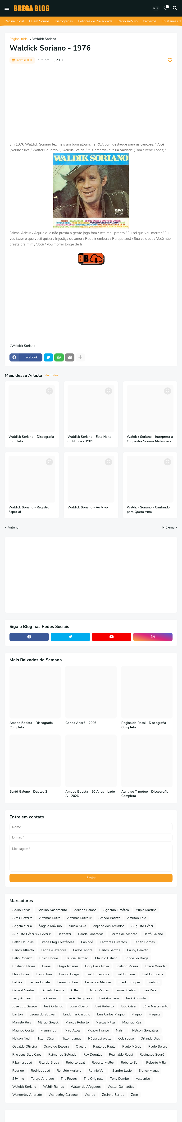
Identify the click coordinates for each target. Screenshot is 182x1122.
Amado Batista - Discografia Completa (31, 725)
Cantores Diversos (113, 942)
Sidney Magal (149, 1070)
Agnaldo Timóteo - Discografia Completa (144, 794)
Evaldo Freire (125, 974)
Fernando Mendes (98, 982)
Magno (137, 1014)
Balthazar (64, 934)
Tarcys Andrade (42, 1078)
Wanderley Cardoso (63, 1094)
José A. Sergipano (78, 998)
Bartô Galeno (153, 934)
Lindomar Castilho (76, 1014)
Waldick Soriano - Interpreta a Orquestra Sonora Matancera (150, 439)
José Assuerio (109, 998)
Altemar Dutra (49, 918)
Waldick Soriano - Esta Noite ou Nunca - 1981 (89, 439)
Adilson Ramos (85, 910)
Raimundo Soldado (62, 1054)
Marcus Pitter (105, 1022)
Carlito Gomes (144, 942)
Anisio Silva (77, 926)
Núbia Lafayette (99, 1038)
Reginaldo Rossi (121, 1054)
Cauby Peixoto (137, 950)
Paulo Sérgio (157, 1046)
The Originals (93, 1078)
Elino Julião (20, 974)
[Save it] (170, 60)
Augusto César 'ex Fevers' (31, 934)
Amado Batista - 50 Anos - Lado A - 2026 (90, 794)
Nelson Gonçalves (145, 1030)
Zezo (134, 1094)
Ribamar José (22, 1062)
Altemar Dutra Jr (79, 918)
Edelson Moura (127, 966)
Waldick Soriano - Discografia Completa (31, 439)
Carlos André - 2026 (80, 723)
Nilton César (45, 1038)
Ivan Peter (150, 990)
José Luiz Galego (24, 1006)
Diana (46, 966)
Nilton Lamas (71, 1038)
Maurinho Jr (49, 1030)
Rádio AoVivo (128, 21)
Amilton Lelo (136, 918)
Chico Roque (48, 958)
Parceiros (149, 21)
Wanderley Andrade (27, 1094)
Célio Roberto (22, 958)
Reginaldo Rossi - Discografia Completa (143, 725)
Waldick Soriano (44, 39)
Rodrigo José (40, 1070)
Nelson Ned (21, 1038)
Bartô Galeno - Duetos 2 (28, 792)
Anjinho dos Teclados (108, 926)
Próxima (168, 527)
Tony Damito (119, 1078)
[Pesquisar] (176, 8)
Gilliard (76, 990)
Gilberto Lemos (52, 990)
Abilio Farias (21, 910)
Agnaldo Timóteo (116, 910)
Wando (90, 1094)
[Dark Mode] (156, 8)
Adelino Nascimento (52, 910)
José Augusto (136, 998)
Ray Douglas (92, 1054)
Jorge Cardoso (48, 998)
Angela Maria (22, 926)
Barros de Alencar (123, 934)
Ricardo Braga (49, 1062)
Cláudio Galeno (106, 958)
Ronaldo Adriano (69, 1070)
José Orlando (53, 1006)
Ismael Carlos (126, 990)
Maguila (154, 1014)
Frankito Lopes (129, 982)
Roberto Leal (75, 1062)
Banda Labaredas (91, 934)
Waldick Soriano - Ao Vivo (88, 507)
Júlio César (128, 1006)
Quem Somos (39, 21)
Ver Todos (51, 375)
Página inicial (18, 39)
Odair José (126, 1038)
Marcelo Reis (21, 1022)
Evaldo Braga (69, 974)
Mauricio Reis (132, 1022)
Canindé (87, 942)
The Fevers (69, 1078)
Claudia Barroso (76, 958)
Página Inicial (14, 21)
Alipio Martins (146, 910)
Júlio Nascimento (155, 1006)
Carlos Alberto (23, 950)
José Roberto (104, 1006)
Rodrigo (18, 1070)
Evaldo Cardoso (97, 974)
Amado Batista (109, 918)
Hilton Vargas (98, 990)
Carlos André (82, 950)
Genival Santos (23, 990)
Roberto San (130, 1062)
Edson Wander (156, 966)
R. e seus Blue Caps (26, 1054)
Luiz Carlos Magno (111, 1014)
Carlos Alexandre (53, 950)
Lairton (17, 1014)
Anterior (14, 527)
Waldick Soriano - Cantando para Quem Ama (148, 509)
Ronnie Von (96, 1070)
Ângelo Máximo (50, 926)
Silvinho (18, 1078)
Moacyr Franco (98, 1030)
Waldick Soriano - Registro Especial (29, 509)
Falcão (17, 982)
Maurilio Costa (23, 1030)
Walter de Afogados (86, 1086)
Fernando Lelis (39, 982)
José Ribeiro (79, 1006)
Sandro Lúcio (122, 1070)
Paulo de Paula (104, 1046)
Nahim (120, 1030)
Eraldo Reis (44, 974)
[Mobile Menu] (7, 8)
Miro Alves (73, 1030)
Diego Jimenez (67, 966)
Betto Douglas (23, 942)
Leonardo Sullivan (43, 1014)
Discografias (64, 21)
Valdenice (143, 1078)
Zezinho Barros (113, 1094)
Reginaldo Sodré (152, 1054)
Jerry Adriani (21, 998)
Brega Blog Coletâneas (57, 942)
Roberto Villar (156, 1062)
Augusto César (142, 926)
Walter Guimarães (121, 1086)
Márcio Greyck (48, 1022)
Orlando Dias (150, 1038)
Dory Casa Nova (97, 966)
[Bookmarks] (165, 8)
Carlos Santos (109, 950)
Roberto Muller (103, 1062)
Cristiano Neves (23, 966)
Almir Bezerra (22, 918)
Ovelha (81, 1046)
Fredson (153, 982)
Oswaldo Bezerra (56, 1046)
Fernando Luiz (67, 982)
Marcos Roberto (77, 1022)
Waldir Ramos (53, 1086)
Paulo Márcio (131, 1046)
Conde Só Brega (136, 958)
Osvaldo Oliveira (24, 1046)
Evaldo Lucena (152, 974)
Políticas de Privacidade (95, 21)
